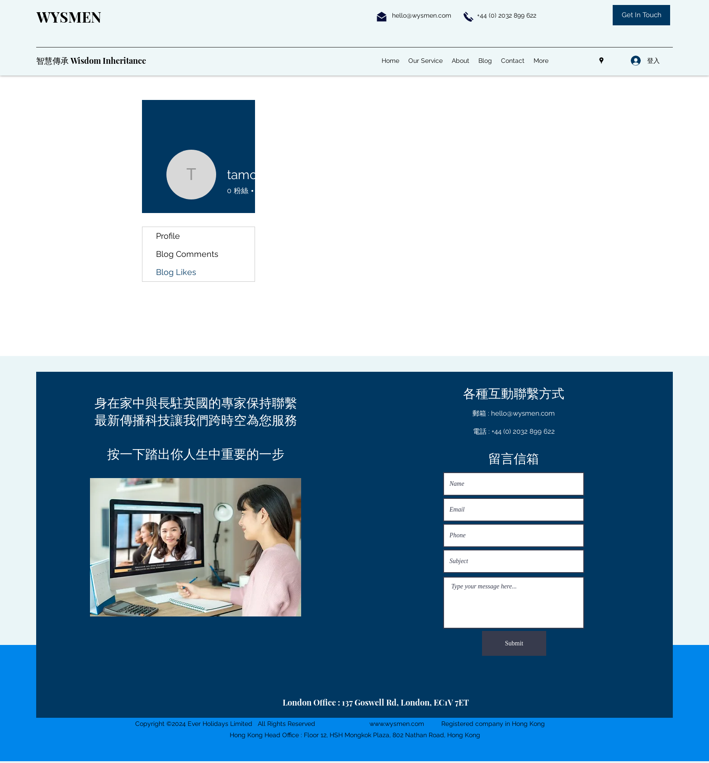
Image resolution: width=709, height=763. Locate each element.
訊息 (342, 192)
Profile (168, 236)
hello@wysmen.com (421, 15)
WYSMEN (69, 16)
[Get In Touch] (641, 15)
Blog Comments (187, 254)
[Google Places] (601, 60)
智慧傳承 (53, 60)
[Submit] (514, 643)
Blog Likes (176, 272)
